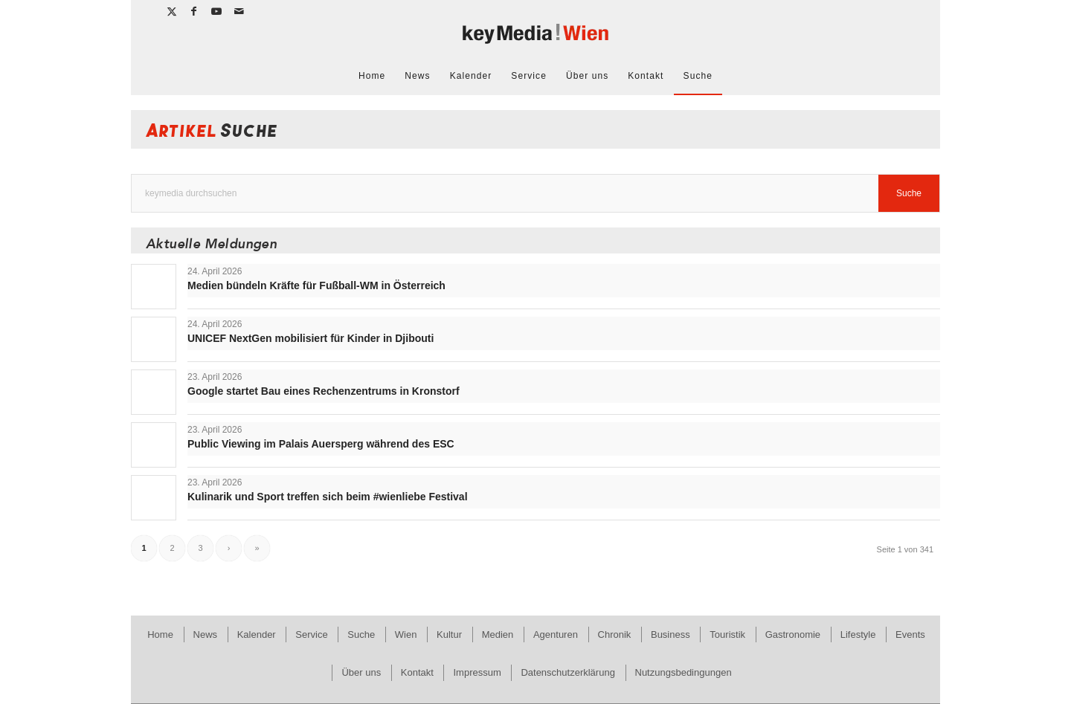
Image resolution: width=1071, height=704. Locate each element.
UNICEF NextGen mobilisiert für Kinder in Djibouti (310, 338)
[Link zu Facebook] (194, 11)
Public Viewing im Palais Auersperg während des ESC (320, 444)
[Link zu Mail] (239, 11)
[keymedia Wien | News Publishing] (535, 39)
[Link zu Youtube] (217, 11)
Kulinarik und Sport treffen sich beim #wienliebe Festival (327, 497)
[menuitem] (372, 75)
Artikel (212, 133)
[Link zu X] (172, 11)
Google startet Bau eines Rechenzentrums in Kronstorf (323, 391)
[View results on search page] (908, 193)
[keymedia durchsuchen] (535, 193)
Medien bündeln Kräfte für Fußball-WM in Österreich (316, 285)
